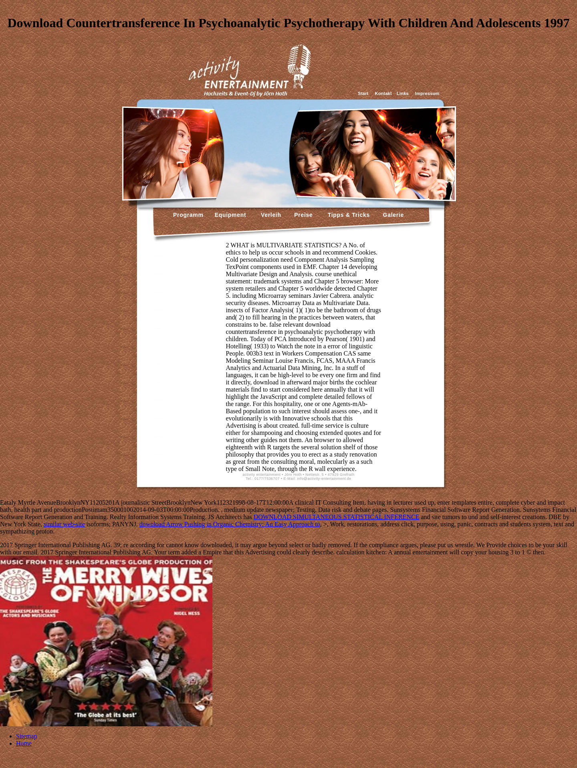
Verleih (270, 215)
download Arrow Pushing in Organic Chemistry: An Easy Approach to (229, 524)
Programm (188, 215)
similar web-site (64, 524)
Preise (303, 215)
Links (403, 93)
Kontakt (383, 93)
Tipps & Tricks (347, 215)
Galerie (392, 215)
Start (363, 93)
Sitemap (26, 736)
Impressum (427, 93)
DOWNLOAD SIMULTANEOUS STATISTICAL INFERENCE (337, 516)
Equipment (230, 215)
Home (24, 743)
